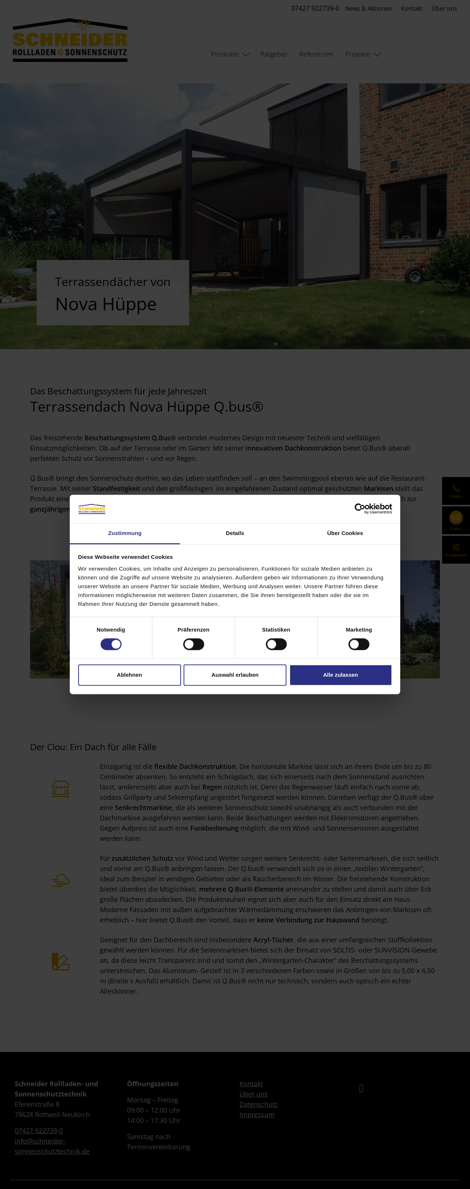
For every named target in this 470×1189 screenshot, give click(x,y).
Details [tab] (235, 533)
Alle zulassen (340, 675)
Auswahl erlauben (235, 675)
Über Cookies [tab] (345, 533)
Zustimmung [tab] (125, 533)
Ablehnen (129, 675)
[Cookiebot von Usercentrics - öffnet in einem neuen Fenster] (360, 508)
